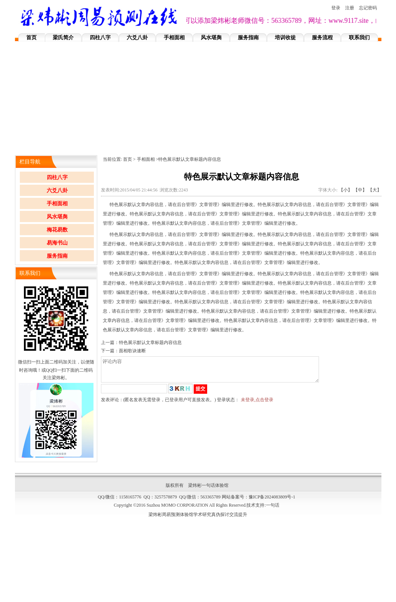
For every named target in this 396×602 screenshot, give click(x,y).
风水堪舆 (211, 37)
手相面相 (174, 37)
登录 (335, 7)
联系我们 (359, 37)
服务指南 (248, 37)
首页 (31, 37)
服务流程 (322, 37)
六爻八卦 (137, 37)
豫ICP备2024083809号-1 (272, 497)
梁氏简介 (63, 37)
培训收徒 (285, 37)
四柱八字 (100, 37)
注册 (349, 7)
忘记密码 (368, 7)
